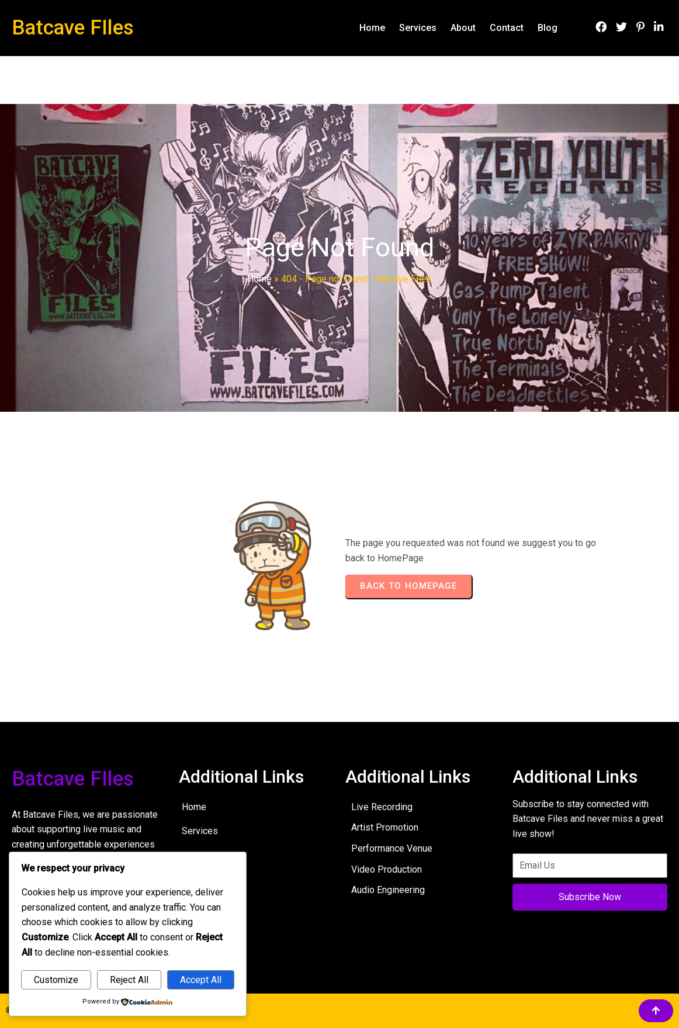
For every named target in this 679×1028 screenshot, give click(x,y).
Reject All (129, 979)
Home (259, 278)
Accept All (200, 979)
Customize (56, 979)
